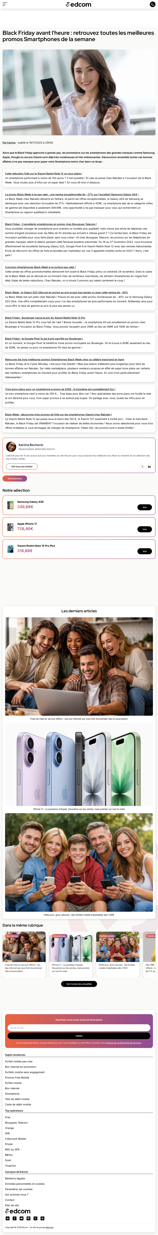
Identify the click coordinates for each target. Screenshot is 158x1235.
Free (7, 1117)
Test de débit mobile (17, 1099)
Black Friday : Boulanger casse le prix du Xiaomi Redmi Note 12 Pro (45, 317)
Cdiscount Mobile (15, 1138)
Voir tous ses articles (21, 466)
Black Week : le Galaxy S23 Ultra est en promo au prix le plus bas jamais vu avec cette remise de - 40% (66, 292)
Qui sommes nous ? (16, 1194)
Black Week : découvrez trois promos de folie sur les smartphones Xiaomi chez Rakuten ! (58, 414)
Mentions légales (15, 1178)
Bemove (49, 1227)
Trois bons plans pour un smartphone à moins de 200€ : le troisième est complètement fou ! (60, 389)
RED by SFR (12, 1149)
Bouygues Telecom (16, 1122)
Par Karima (9, 142)
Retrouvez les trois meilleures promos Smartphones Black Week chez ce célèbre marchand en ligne (64, 359)
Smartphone (12, 1093)
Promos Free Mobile (17, 1077)
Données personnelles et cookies (24, 1183)
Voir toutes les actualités (79, 984)
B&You (9, 1154)
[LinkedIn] (149, 466)
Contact (9, 1199)
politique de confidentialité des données (123, 1043)
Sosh (8, 1160)
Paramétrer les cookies (18, 1189)
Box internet (12, 1088)
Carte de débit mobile (18, 1104)
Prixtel (9, 1144)
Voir (145, 507)
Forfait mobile (13, 1082)
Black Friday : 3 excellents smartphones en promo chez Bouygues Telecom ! (51, 224)
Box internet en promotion (20, 1066)
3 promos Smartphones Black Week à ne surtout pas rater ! (40, 267)
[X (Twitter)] (142, 466)
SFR (7, 1133)
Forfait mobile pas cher (19, 1061)
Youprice (10, 1165)
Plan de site (12, 1205)
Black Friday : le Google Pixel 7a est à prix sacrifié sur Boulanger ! (44, 338)
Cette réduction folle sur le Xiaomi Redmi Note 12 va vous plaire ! (43, 173)
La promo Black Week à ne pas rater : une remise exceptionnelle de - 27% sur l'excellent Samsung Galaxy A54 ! (72, 194)
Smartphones (15, 478)
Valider (79, 1035)
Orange (9, 1128)
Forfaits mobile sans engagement (24, 1072)
